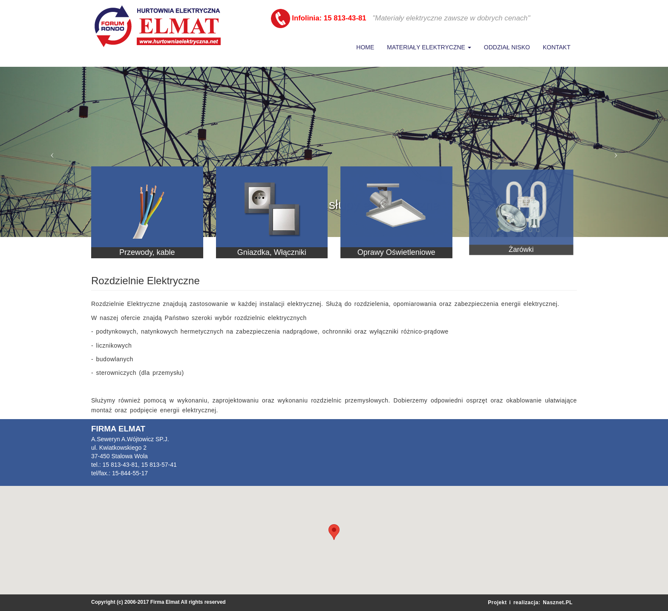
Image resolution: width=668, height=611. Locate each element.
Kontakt (556, 47)
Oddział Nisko (507, 47)
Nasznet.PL (558, 602)
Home (365, 47)
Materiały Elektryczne (429, 47)
